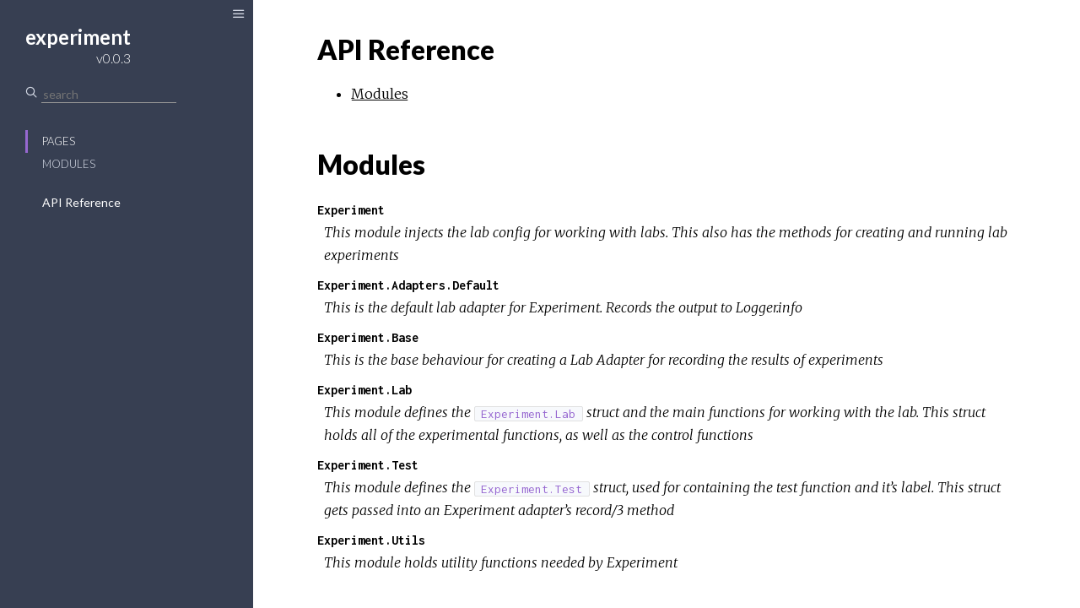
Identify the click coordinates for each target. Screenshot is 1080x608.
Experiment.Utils (371, 540)
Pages (58, 141)
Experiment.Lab (364, 390)
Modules (68, 164)
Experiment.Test (367, 465)
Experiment (351, 210)
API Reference (81, 202)
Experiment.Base (367, 337)
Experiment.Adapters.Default (408, 285)
